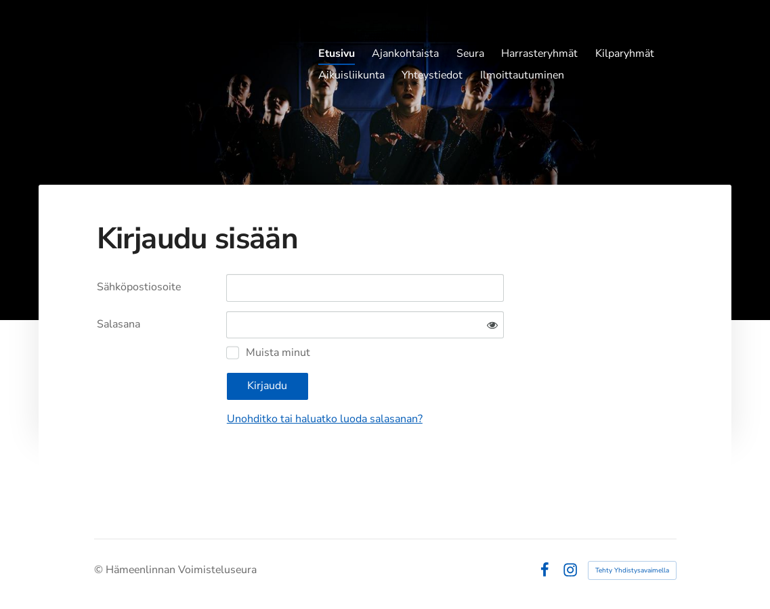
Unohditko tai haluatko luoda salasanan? (325, 418)
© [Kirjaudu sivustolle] (100, 569)
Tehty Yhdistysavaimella (632, 570)
